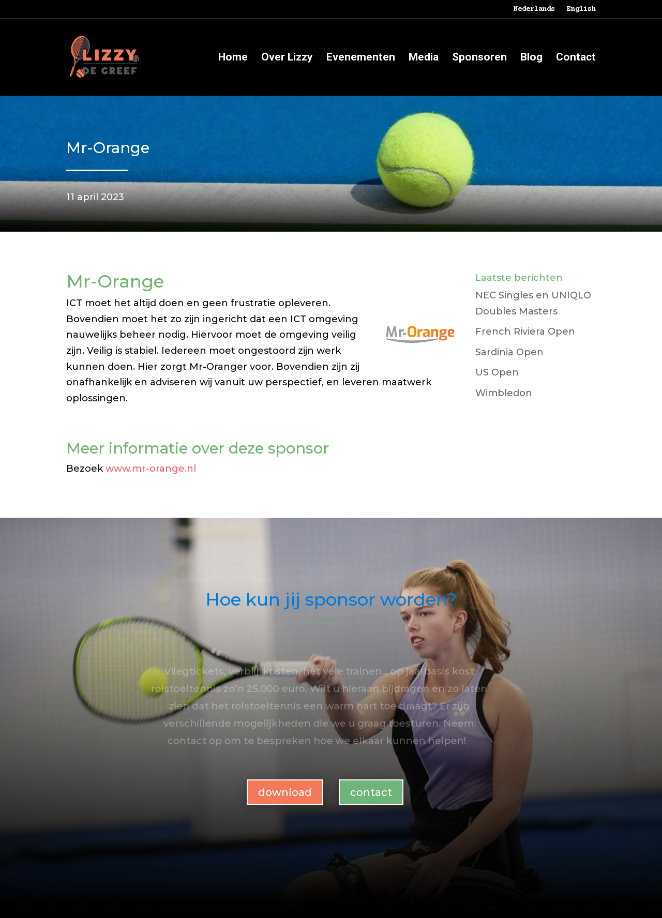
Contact (576, 58)
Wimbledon (503, 393)
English (581, 9)
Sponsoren (479, 58)
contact (371, 792)
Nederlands (534, 9)
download (285, 792)
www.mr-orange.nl (151, 468)
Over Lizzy (287, 58)
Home (233, 58)
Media (424, 58)
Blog (531, 58)
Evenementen (360, 58)
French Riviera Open (525, 331)
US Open (497, 372)
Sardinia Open (509, 352)
